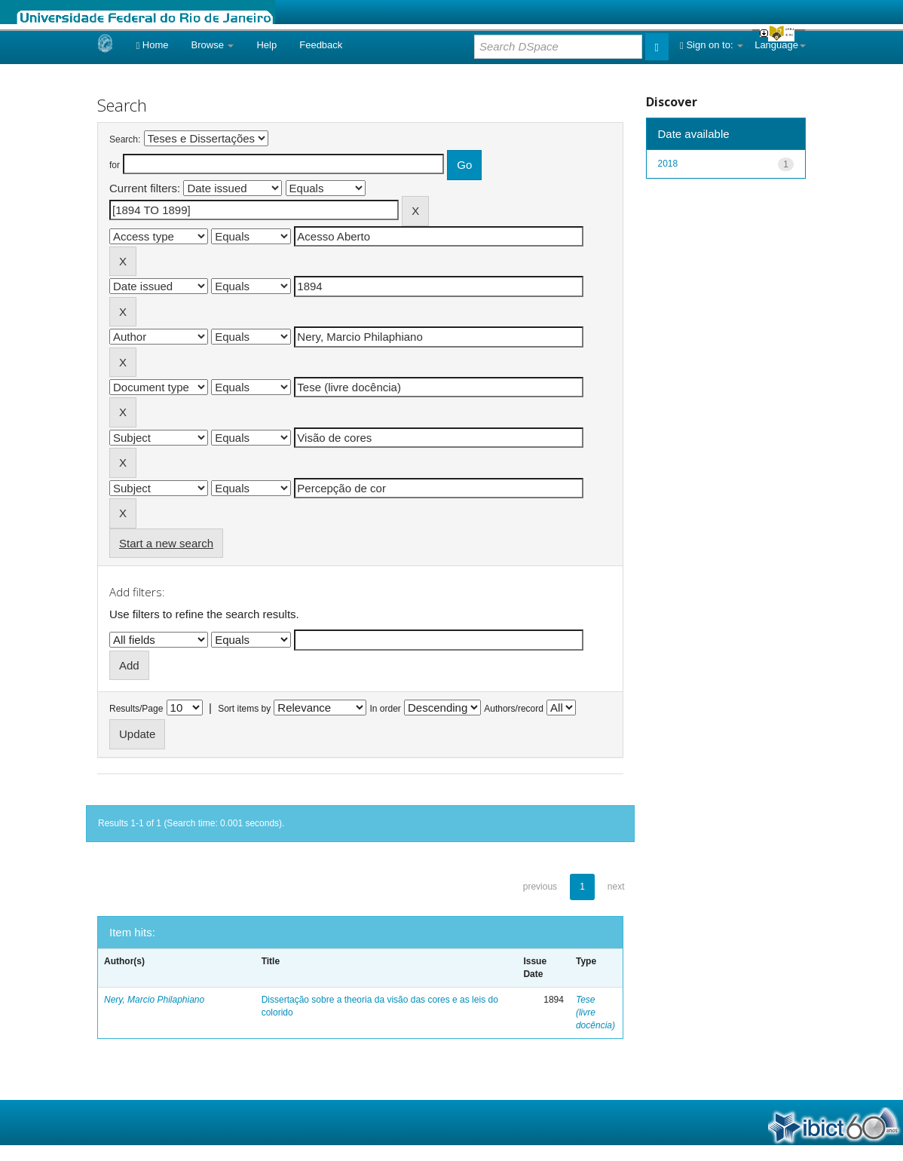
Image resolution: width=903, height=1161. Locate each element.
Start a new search (166, 543)
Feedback (320, 45)
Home (152, 45)
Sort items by (244, 708)
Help (266, 45)
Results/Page (136, 708)
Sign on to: (711, 45)
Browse (212, 45)
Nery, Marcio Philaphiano (154, 999)
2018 (668, 163)
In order (385, 708)
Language (780, 45)
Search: (124, 139)
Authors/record (513, 708)
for (114, 165)
